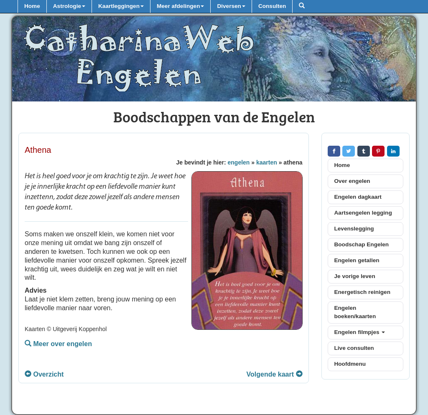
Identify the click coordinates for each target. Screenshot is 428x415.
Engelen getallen (357, 260)
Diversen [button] (231, 6)
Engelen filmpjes (359, 332)
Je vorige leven (354, 276)
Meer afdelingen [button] (180, 6)
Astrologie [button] (69, 6)
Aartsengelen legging (363, 213)
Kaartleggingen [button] (121, 6)
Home (32, 6)
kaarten (266, 162)
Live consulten (354, 348)
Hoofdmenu (350, 364)
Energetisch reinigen (362, 292)
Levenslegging (354, 228)
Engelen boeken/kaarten (355, 312)
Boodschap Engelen (361, 244)
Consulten (272, 6)
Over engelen (352, 181)
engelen (239, 162)
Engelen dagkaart (358, 197)
